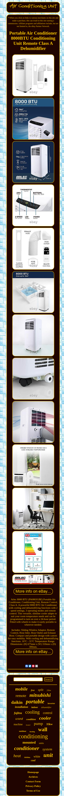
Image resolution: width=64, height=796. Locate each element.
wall (42, 729)
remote (21, 696)
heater (28, 725)
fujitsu (18, 713)
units (41, 743)
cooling (32, 712)
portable (35, 702)
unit (48, 755)
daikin (16, 702)
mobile (21, 689)
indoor (34, 707)
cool (33, 760)
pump (38, 723)
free (33, 690)
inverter (51, 703)
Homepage (33, 772)
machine (18, 724)
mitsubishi (40, 695)
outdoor (22, 731)
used (19, 719)
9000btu (27, 757)
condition (31, 719)
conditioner (26, 748)
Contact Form (33, 781)
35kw (49, 724)
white (37, 756)
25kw (49, 690)
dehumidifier (46, 707)
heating (32, 732)
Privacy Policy (33, 786)
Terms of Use (33, 790)
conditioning (33, 736)
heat (17, 755)
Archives (33, 776)
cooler (45, 718)
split (40, 689)
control (47, 713)
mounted (29, 742)
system (47, 749)
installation (21, 707)
